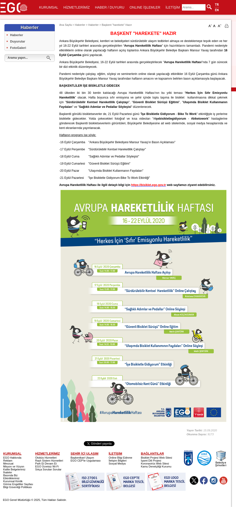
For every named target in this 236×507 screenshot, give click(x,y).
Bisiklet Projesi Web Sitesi (156, 457)
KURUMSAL (48, 7)
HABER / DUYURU (109, 7)
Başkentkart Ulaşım (82, 457)
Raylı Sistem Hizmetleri (49, 460)
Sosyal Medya (117, 463)
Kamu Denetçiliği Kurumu (156, 466)
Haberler (16, 35)
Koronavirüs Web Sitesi (155, 463)
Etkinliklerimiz (11, 478)
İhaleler (7, 472)
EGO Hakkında (12, 457)
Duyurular (17, 41)
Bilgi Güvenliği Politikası (17, 487)
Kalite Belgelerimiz (14, 469)
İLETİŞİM (172, 7)
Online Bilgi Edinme (120, 457)
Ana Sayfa (65, 24)
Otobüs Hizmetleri (46, 457)
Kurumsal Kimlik (13, 481)
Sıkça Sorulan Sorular (48, 469)
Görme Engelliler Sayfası (18, 484)
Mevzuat (8, 463)
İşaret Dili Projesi (151, 460)
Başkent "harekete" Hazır (117, 24)
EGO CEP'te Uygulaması (86, 460)
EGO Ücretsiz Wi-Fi (47, 466)
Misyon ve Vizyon (13, 466)
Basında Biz (10, 475)
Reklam (7, 460)
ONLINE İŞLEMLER (145, 7)
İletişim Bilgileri (118, 460)
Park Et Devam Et (46, 463)
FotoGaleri (18, 48)
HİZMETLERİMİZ (76, 7)
